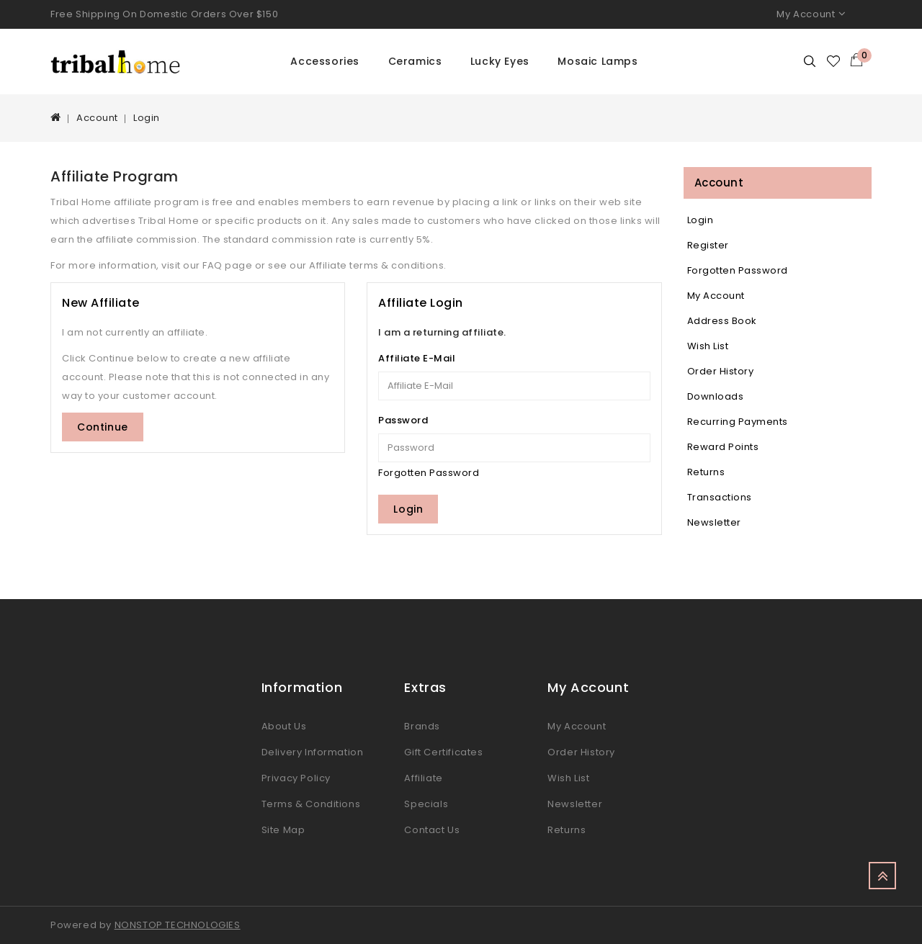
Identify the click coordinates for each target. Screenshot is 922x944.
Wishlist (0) (834, 61)
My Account (716, 295)
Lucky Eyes (499, 61)
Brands (422, 726)
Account (97, 118)
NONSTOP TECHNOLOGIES (178, 925)
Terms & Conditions (311, 804)
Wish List (708, 346)
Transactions (719, 497)
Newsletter (714, 522)
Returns (706, 472)
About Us (284, 726)
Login (146, 118)
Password (403, 420)
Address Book (722, 321)
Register (708, 245)
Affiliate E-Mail (416, 358)
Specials (426, 804)
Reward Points (723, 447)
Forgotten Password (428, 473)
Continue (102, 427)
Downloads (715, 396)
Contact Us (432, 830)
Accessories (324, 61)
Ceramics (415, 61)
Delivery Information (312, 752)
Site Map (283, 830)
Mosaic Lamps (597, 61)
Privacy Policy (296, 778)
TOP (882, 875)
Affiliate (423, 778)
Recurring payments (737, 421)
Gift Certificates (443, 752)
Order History (720, 371)
